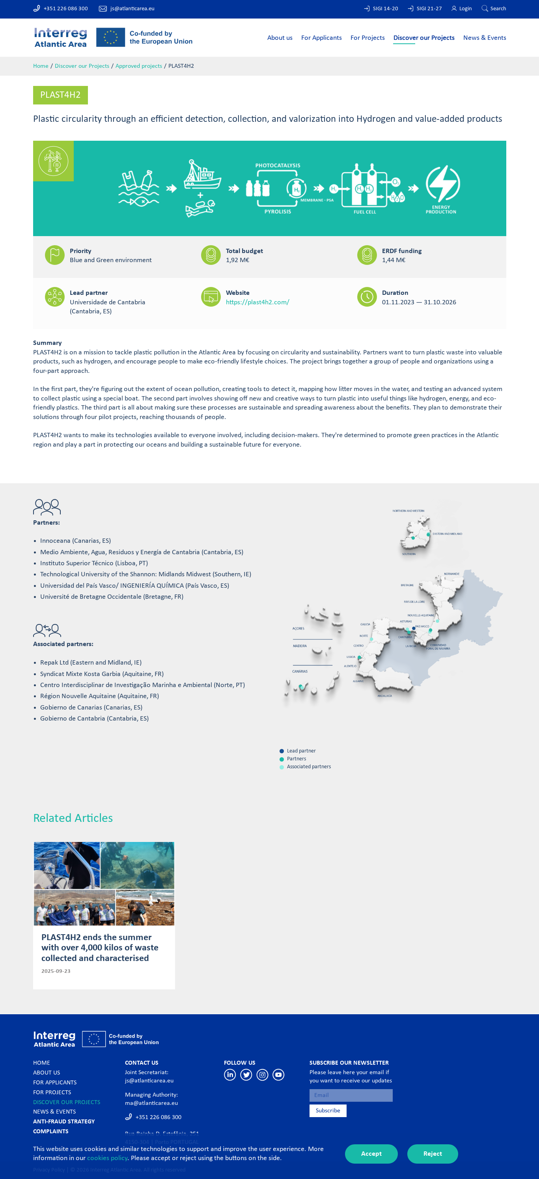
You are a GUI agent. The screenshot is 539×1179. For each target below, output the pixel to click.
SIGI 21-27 (429, 9)
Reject (432, 1154)
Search (498, 9)
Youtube (278, 1075)
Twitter (246, 1075)
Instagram (262, 1075)
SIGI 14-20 (385, 9)
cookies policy (107, 1158)
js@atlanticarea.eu (132, 9)
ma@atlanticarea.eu (151, 1103)
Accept (371, 1154)
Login (465, 9)
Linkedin (230, 1075)
